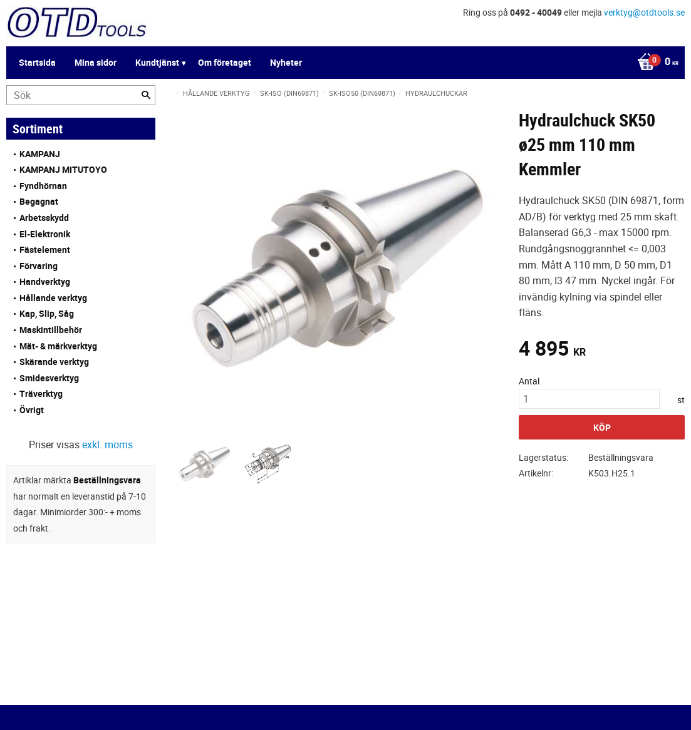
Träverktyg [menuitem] (41, 393)
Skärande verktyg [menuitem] (54, 362)
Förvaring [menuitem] (38, 266)
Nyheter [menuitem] (286, 62)
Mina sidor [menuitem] (96, 62)
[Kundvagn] (654, 62)
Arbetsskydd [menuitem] (44, 218)
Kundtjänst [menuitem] (157, 62)
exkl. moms (107, 444)
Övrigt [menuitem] (31, 410)
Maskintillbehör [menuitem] (50, 330)
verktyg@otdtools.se (644, 12)
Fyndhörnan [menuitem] (43, 186)
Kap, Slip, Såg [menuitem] (46, 313)
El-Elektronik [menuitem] (44, 234)
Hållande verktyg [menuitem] (53, 298)
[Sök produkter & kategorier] (80, 95)
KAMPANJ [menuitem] (39, 154)
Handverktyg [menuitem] (44, 281)
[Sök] (146, 95)
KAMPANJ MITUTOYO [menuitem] (63, 169)
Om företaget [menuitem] (224, 62)
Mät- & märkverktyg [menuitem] (58, 346)
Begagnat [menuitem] (38, 201)
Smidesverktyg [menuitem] (49, 378)
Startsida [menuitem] (37, 62)
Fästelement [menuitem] (44, 249)
